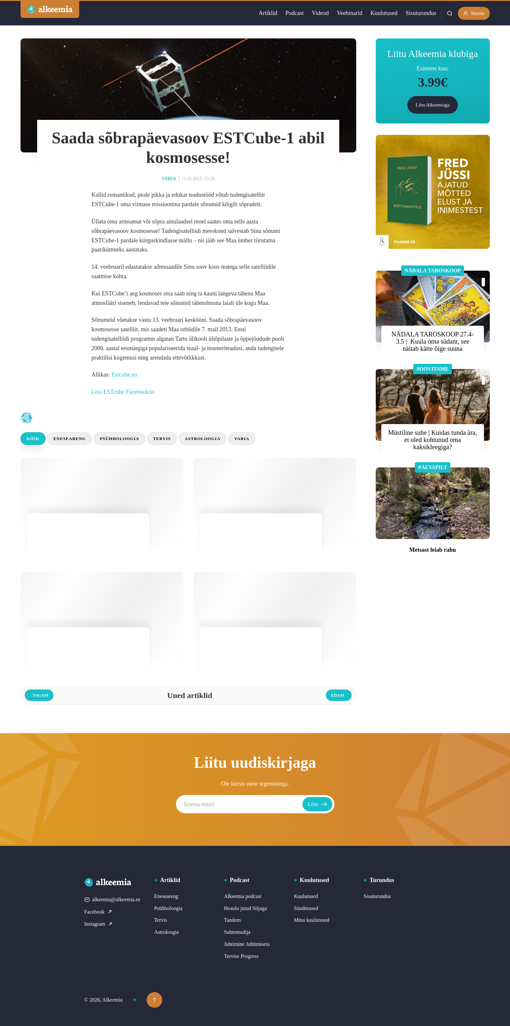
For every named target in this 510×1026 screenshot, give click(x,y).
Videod (320, 13)
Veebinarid (349, 13)
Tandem (232, 920)
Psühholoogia (119, 438)
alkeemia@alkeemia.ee (112, 899)
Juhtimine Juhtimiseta (247, 944)
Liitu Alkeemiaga (432, 104)
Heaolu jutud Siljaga (245, 908)
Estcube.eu (124, 374)
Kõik (33, 438)
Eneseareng (69, 438)
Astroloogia (202, 438)
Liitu (317, 804)
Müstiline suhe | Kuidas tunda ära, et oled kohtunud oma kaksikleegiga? (432, 439)
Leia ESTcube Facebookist (123, 392)
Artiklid (268, 13)
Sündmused (306, 908)
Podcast (294, 13)
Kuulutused (384, 13)
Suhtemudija (237, 932)
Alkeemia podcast (242, 896)
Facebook (98, 912)
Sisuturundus (421, 13)
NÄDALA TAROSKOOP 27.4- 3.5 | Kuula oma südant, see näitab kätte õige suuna (432, 341)
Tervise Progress (241, 956)
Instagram (98, 924)
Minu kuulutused (311, 920)
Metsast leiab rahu (432, 550)
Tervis (162, 438)
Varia (169, 178)
